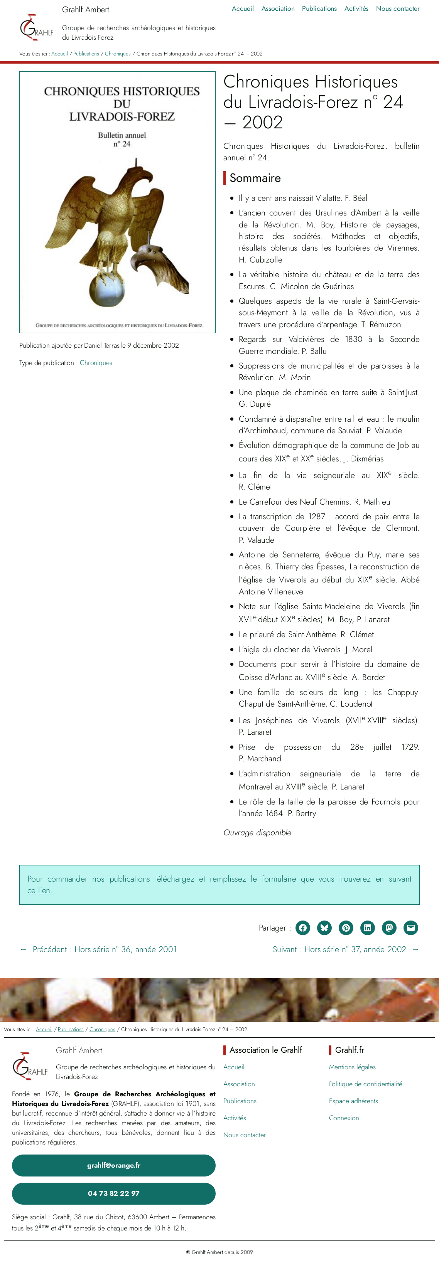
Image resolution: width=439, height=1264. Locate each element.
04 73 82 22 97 (114, 1193)
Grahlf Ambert (79, 1050)
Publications (86, 53)
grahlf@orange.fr (113, 1165)
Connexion (344, 1118)
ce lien (38, 890)
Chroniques (118, 53)
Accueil (59, 53)
